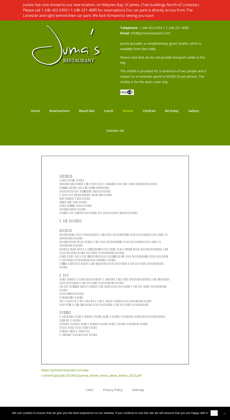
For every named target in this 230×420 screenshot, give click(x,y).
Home (35, 111)
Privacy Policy (113, 389)
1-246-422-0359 (54, 10)
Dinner (128, 111)
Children (149, 111)
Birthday (172, 111)
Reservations (59, 111)
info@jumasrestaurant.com (150, 33)
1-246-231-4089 (84, 10)
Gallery (193, 111)
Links (89, 389)
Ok (214, 413)
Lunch (108, 111)
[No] (224, 413)
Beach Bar (87, 111)
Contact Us (115, 130)
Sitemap (138, 389)
